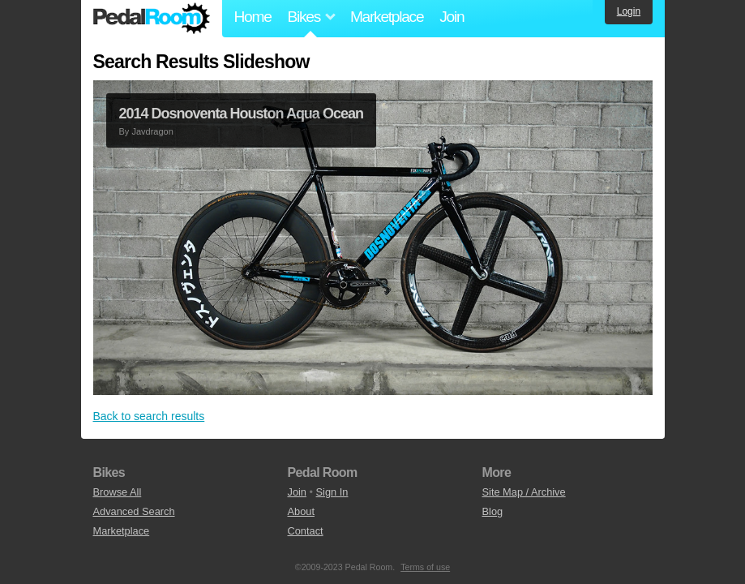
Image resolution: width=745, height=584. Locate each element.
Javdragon (152, 131)
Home (253, 16)
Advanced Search (134, 511)
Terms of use (425, 567)
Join (451, 16)
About (301, 511)
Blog (492, 511)
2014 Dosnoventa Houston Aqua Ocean (241, 113)
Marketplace (386, 16)
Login (628, 11)
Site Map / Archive (524, 492)
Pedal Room (151, 18)
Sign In (332, 492)
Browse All (117, 492)
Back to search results (149, 416)
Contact (305, 531)
